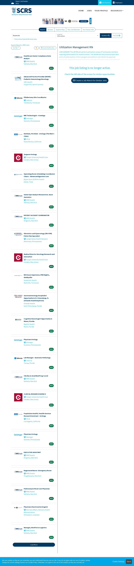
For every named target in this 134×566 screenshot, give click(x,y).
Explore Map (60, 30)
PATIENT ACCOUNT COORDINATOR (36, 215)
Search (42, 30)
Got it (129, 561)
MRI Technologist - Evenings (34, 115)
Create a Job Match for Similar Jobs (90, 80)
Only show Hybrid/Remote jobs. (25, 39)
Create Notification (47, 48)
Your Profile (101, 10)
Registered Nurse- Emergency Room (38, 470)
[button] (116, 35)
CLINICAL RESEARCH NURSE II (35, 394)
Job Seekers (104, 2)
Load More (34, 545)
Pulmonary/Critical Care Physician (37, 489)
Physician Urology (31, 339)
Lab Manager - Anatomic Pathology (37, 358)
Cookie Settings (118, 561)
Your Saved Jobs (88, 30)
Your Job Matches (74, 30)
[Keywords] (34, 35)
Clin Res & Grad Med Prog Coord (36, 376)
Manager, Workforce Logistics (35, 527)
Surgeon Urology (30, 154)
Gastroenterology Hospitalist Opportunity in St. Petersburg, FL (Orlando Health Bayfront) (36, 298)
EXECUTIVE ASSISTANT (32, 452)
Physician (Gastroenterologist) (36, 507)
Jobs (89, 10)
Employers (117, 2)
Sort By (15, 48)
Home (81, 10)
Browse (50, 30)
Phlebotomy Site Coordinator (35, 97)
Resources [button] (116, 10)
